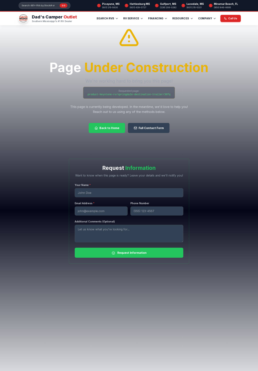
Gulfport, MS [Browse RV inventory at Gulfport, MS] (168, 3)
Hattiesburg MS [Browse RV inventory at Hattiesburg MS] (140, 3)
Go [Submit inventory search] (63, 5)
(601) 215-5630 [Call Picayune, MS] (110, 7)
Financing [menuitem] (157, 18)
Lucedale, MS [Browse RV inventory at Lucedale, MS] (195, 3)
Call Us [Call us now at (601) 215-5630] (230, 18)
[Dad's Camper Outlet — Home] (47, 18)
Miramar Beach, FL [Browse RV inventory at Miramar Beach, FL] (226, 3)
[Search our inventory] (40, 5)
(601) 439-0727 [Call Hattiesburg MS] (138, 7)
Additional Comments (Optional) (95, 221)
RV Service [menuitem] (133, 18)
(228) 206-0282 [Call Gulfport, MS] (168, 7)
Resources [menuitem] (182, 18)
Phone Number (139, 203)
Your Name (83, 184)
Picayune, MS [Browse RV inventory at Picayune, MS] (111, 3)
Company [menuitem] (207, 18)
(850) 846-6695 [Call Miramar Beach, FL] (222, 7)
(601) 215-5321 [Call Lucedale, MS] (194, 7)
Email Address (84, 203)
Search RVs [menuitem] (107, 18)
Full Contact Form (149, 128)
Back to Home (106, 128)
